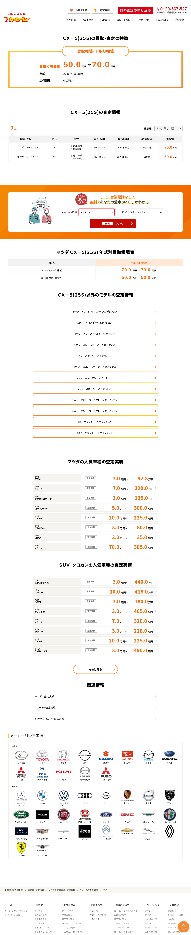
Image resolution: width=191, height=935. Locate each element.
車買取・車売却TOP (13, 812)
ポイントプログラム (43, 848)
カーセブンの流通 (122, 843)
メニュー (150, 831)
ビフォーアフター (153, 848)
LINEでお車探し (69, 848)
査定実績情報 (41, 839)
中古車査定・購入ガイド (45, 852)
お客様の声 (95, 839)
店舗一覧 (94, 831)
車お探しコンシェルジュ (72, 843)
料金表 (149, 843)
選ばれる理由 (124, 19)
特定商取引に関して (87, 929)
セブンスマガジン (175, 852)
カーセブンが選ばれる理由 (126, 831)
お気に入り (81, 10)
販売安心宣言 (68, 839)
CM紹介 (171, 839)
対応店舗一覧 (152, 839)
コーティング (142, 19)
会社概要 (172, 831)
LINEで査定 (40, 843)
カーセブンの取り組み (124, 852)
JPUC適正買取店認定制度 (126, 856)
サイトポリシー (165, 929)
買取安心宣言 (41, 835)
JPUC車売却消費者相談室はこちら (129, 878)
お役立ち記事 (162, 19)
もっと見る (95, 603)
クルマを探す (68, 831)
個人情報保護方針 (46, 929)
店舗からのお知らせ (99, 835)
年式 (124, 212)
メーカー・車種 (69, 212)
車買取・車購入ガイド (177, 856)
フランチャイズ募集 (176, 860)
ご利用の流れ (152, 852)
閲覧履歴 (105, 10)
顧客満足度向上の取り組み (127, 860)
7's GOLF (172, 848)
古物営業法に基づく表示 (109, 929)
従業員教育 (120, 864)
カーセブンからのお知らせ (15, 831)
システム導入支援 (175, 864)
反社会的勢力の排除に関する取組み (139, 929)
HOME (7, 826)
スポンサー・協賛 (175, 835)
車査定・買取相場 (36, 812)
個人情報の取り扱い (66, 929)
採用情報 (179, 19)
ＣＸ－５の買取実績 (89, 812)
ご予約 (149, 835)
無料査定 (39, 831)
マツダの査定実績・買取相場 (61, 812)
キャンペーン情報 (12, 835)
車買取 (72, 19)
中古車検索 (87, 19)
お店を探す (105, 19)
